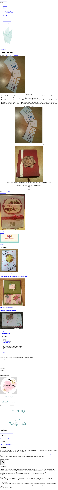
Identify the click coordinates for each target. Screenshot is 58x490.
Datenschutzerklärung (7, 23)
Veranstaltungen (16, 273)
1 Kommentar (19, 55)
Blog (3, 7)
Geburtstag (5, 307)
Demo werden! (7, 14)
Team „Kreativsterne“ (7, 21)
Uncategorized (3, 49)
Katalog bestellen (8, 10)
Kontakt (4, 22)
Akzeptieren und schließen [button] (5, 460)
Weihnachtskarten (9, 331)
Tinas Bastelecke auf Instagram (6, 440)
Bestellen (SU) (8, 11)
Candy (1, 307)
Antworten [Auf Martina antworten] (5, 352)
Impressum (5, 25)
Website (2, 374)
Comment (2, 367)
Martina (7, 341)
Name (1, 369)
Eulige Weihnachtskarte (5, 333)
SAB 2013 (8, 191)
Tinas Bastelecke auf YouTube (6, 446)
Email (1, 372)
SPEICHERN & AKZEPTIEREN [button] (6, 489)
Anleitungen (5, 15)
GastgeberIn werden (9, 12)
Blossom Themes (29, 455)
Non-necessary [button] (3, 482)
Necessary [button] (2, 476)
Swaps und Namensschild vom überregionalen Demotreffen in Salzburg (13, 276)
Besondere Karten (3, 273)
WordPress (40, 455)
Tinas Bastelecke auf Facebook (6, 434)
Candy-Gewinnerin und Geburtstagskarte (8, 310)
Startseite (5, 6)
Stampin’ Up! (5, 8)
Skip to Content (3, 1)
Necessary (4, 477)
